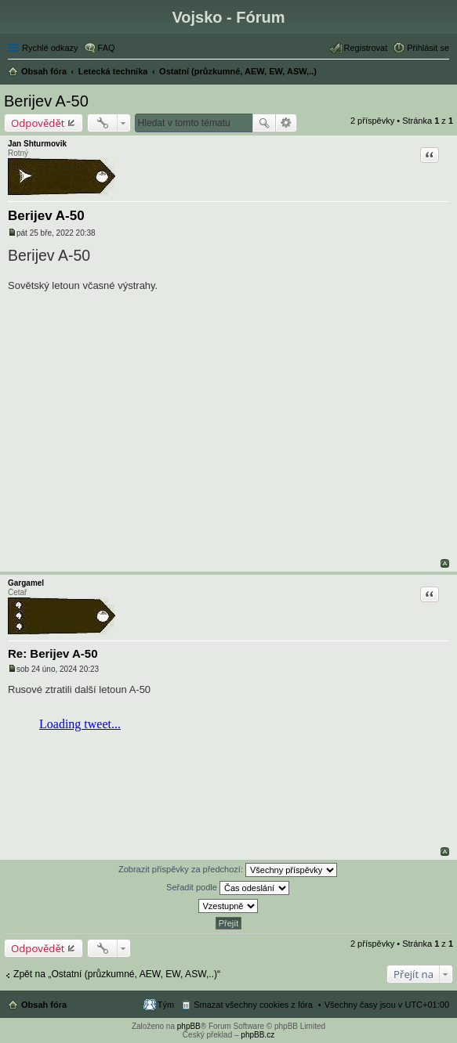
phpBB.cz (257, 1034)
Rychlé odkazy (50, 47)
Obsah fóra (44, 1004)
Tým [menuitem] (166, 1004)
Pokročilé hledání (286, 123)
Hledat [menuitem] (443, 73)
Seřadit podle (227, 888)
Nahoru (445, 563)
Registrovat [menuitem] (366, 47)
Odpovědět (38, 123)
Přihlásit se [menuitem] (428, 47)
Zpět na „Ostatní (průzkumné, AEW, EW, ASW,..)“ (116, 974)
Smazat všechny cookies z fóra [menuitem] (253, 1004)
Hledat (264, 123)
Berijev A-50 (46, 101)
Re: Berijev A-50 (53, 653)
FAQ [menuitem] (106, 47)
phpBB (189, 1026)
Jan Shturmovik (37, 143)
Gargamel (26, 583)
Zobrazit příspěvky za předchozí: (227, 870)
